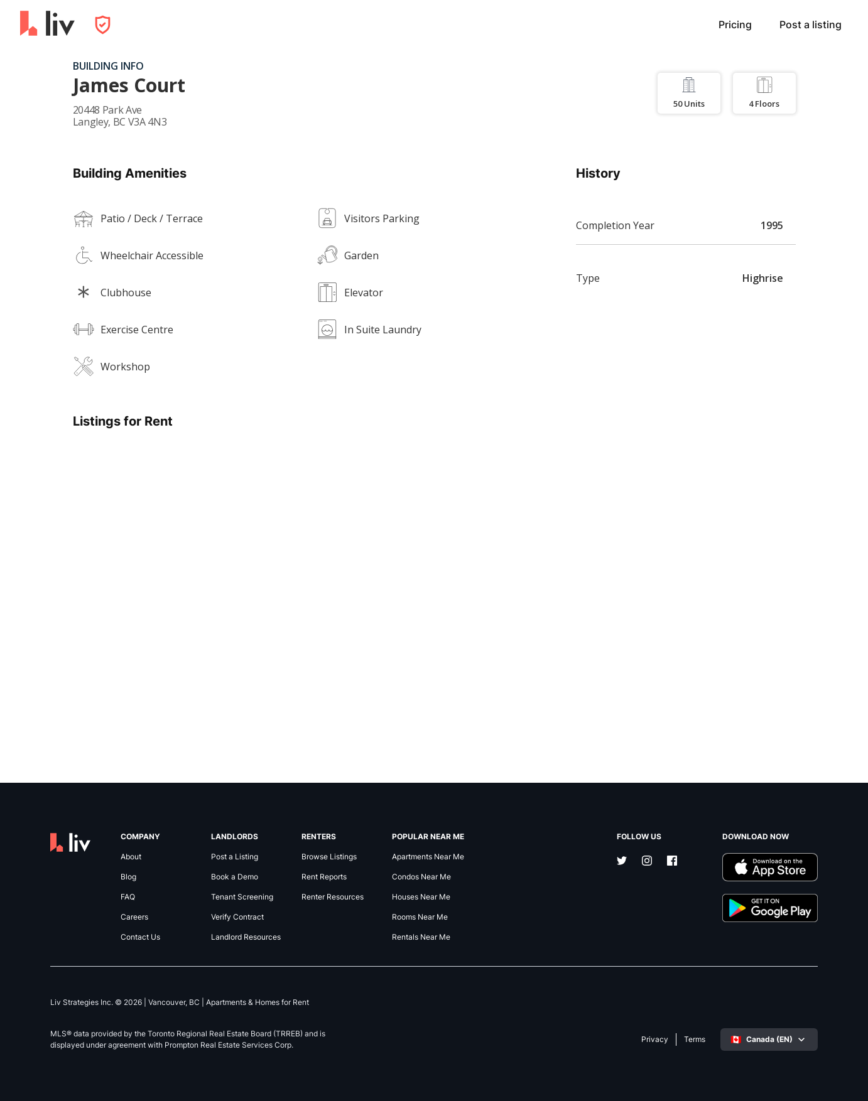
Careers (134, 917)
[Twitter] (622, 862)
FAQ (128, 897)
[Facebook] (672, 862)
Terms (694, 1039)
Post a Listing (234, 857)
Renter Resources (332, 897)
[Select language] (769, 1039)
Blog (128, 877)
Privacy (654, 1039)
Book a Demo (234, 877)
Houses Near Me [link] (421, 897)
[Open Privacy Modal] (103, 25)
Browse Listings (329, 857)
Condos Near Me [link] (421, 877)
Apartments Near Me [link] (428, 857)
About (131, 857)
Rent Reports (324, 877)
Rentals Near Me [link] (421, 937)
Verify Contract (237, 917)
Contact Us (140, 937)
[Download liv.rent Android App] (770, 908)
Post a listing (810, 24)
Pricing (735, 24)
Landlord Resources (246, 937)
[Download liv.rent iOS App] (770, 867)
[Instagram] (647, 862)
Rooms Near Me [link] (420, 917)
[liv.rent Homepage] (47, 24)
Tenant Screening (242, 897)
